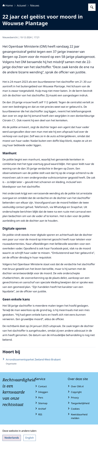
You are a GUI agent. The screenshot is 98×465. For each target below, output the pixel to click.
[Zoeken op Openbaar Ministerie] (92, 26)
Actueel (21, 24)
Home (7, 24)
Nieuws (34, 24)
